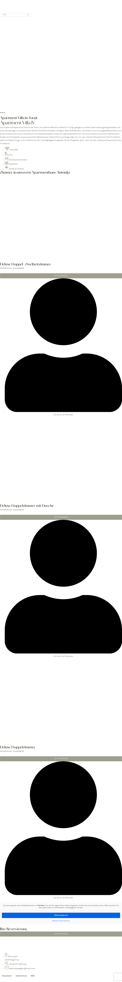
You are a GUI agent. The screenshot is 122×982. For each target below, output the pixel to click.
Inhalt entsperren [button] (61, 915)
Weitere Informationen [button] (61, 921)
